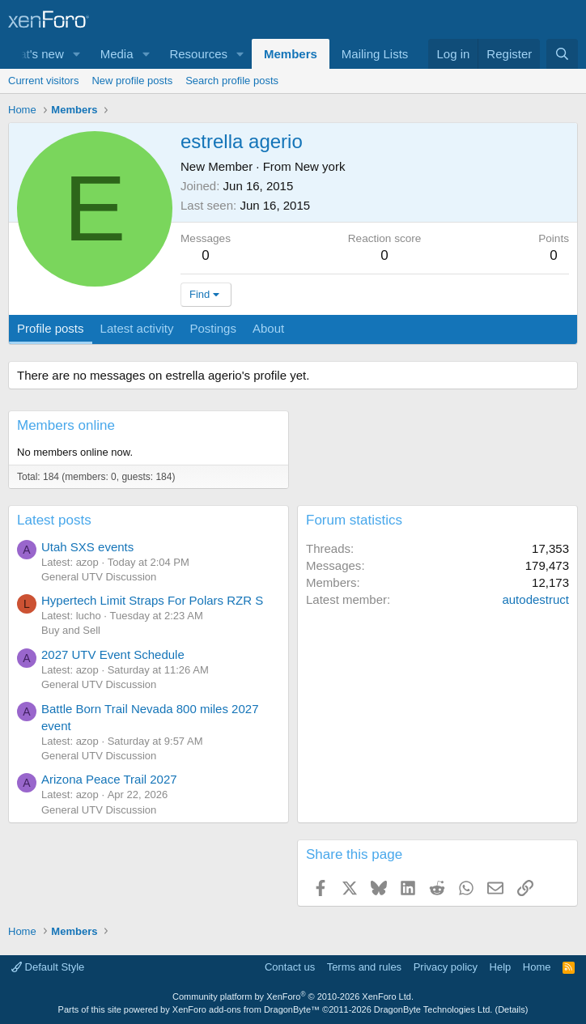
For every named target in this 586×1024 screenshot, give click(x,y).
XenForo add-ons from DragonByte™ (246, 1009)
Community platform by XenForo (293, 996)
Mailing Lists (375, 54)
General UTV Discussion (98, 577)
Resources (198, 54)
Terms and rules (364, 967)
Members (290, 54)
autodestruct (535, 599)
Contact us (290, 967)
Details (511, 1009)
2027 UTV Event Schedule (113, 654)
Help (501, 967)
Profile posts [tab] (50, 328)
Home (537, 967)
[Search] (562, 54)
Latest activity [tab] (137, 328)
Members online (66, 425)
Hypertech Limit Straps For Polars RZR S (152, 600)
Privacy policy (446, 967)
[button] (77, 54)
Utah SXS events (87, 547)
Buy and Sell (70, 630)
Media (117, 54)
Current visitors (43, 80)
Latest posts (54, 520)
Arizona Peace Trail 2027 (109, 779)
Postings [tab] (212, 328)
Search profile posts (231, 80)
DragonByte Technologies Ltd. (433, 1009)
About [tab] (268, 328)
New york (320, 166)
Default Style (47, 967)
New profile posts (131, 80)
